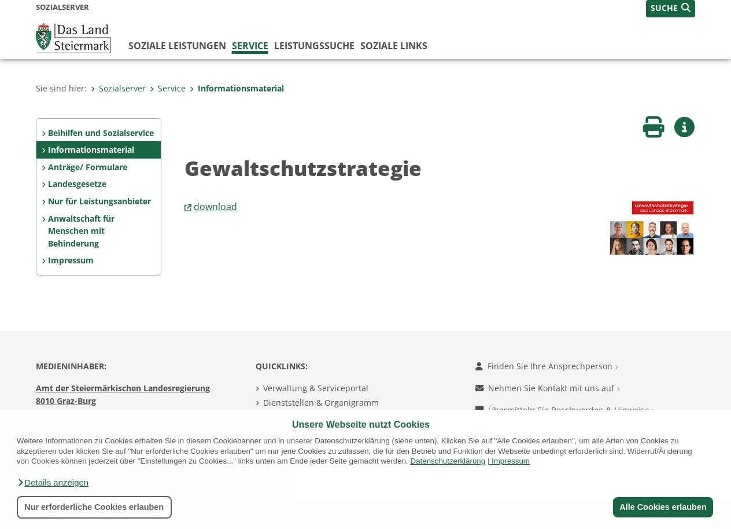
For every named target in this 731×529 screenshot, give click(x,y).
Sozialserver (118, 88)
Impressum (511, 461)
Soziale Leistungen (177, 45)
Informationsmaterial (237, 88)
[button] (52, 482)
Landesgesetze (77, 183)
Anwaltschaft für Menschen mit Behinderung (81, 231)
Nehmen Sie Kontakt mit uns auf (547, 388)
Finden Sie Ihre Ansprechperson (546, 366)
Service (250, 45)
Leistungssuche (314, 45)
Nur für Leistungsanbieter (99, 201)
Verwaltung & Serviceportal (315, 388)
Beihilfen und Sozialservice (101, 132)
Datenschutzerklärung (448, 461)
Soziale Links (393, 45)
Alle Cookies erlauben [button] (662, 507)
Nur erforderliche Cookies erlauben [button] (94, 507)
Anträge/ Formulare (87, 166)
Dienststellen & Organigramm (321, 402)
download (215, 206)
